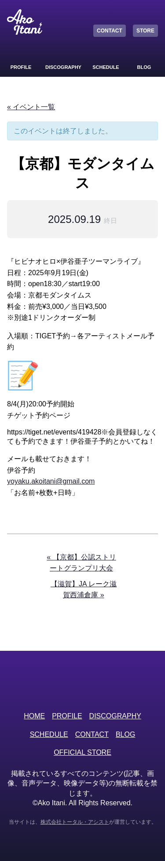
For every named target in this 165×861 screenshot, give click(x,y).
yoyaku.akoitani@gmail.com (51, 481)
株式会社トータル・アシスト (74, 822)
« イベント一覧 (31, 107)
